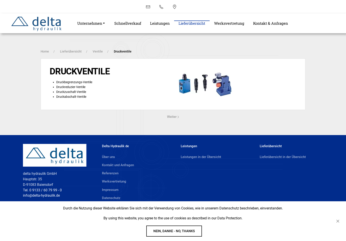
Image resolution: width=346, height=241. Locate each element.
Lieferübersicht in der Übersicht (283, 157)
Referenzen (110, 173)
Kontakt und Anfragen (118, 165)
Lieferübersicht (192, 23)
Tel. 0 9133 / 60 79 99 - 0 (42, 190)
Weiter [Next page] (173, 117)
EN (194, 6)
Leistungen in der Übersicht (201, 157)
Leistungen (160, 23)
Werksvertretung (229, 23)
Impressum (110, 190)
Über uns (108, 157)
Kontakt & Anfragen (270, 23)
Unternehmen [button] (89, 23)
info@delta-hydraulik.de (41, 195)
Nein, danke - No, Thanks (174, 231)
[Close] (337, 221)
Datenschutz (111, 198)
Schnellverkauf (127, 23)
